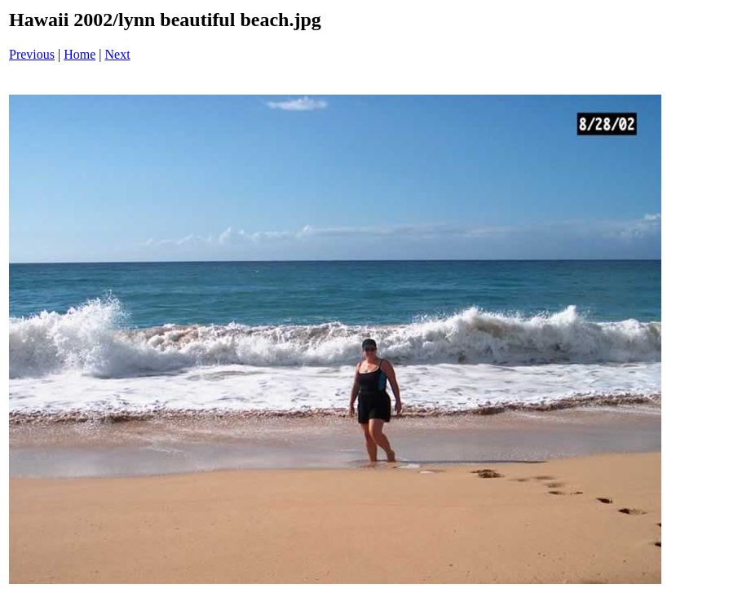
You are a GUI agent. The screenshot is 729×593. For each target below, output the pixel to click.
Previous (32, 54)
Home (79, 54)
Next (117, 54)
